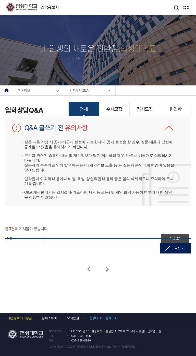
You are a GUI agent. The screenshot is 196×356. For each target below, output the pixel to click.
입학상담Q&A (79, 90)
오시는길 (73, 318)
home (6, 90)
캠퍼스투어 (49, 318)
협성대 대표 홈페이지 (103, 318)
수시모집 (114, 109)
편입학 (175, 109)
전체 (84, 109)
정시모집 (145, 109)
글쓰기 (179, 248)
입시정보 (24, 90)
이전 (88, 269)
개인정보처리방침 (20, 318)
